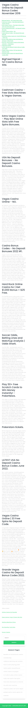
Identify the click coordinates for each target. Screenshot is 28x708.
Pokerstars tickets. (6, 45)
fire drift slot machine (10, 685)
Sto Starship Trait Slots (8, 627)
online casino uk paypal (11, 671)
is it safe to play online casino (13, 675)
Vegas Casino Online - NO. (9, 31)
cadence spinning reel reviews (13, 661)
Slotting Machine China (9, 622)
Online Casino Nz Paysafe (9, 612)
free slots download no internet (13, 682)
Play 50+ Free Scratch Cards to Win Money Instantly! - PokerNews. (13, 43)
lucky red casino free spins (12, 678)
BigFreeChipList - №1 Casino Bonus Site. (12, 20)
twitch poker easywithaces (12, 668)
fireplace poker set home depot (13, 688)
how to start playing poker (12, 664)
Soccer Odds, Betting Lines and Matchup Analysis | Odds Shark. (12, 40)
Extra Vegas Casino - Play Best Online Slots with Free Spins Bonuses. (13, 25)
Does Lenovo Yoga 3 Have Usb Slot (12, 617)
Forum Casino (6, 632)
